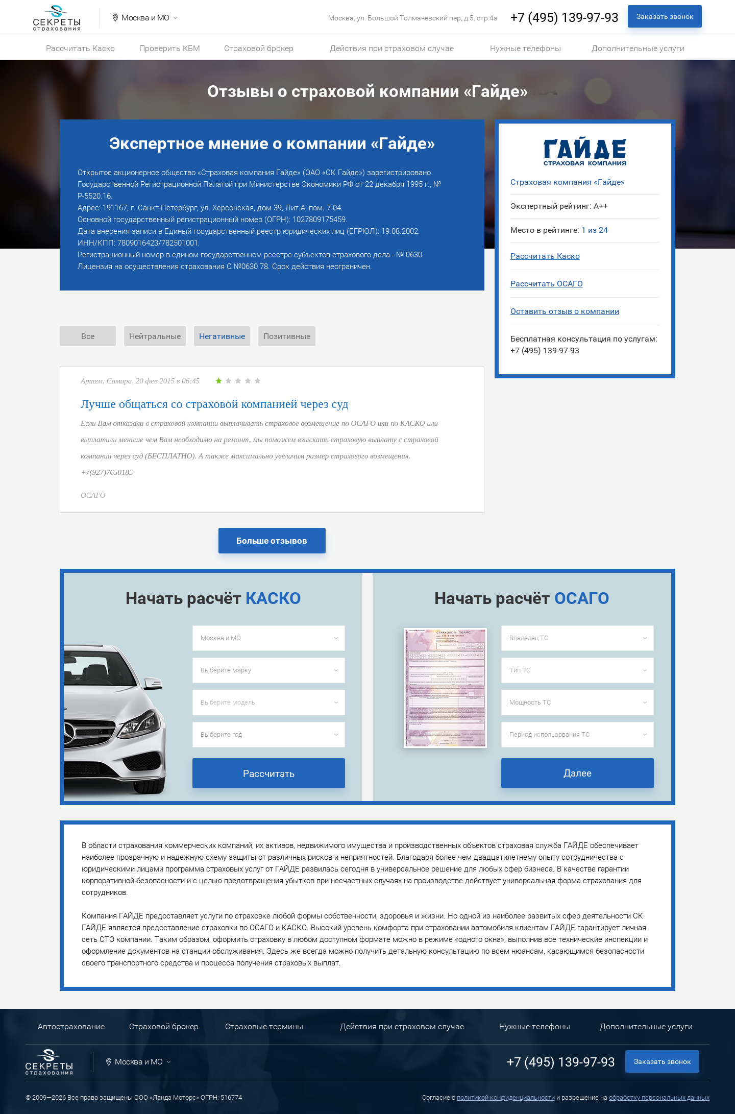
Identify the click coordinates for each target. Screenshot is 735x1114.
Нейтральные (155, 336)
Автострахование (71, 1026)
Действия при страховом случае (392, 48)
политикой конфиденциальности (506, 1097)
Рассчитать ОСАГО (546, 283)
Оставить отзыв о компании (564, 311)
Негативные (222, 336)
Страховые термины (264, 1026)
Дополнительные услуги (638, 48)
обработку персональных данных (659, 1097)
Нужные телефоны (525, 48)
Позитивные (286, 336)
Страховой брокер (258, 48)
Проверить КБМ (169, 48)
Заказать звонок (665, 16)
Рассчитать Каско (80, 48)
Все (87, 336)
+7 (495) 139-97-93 (564, 17)
